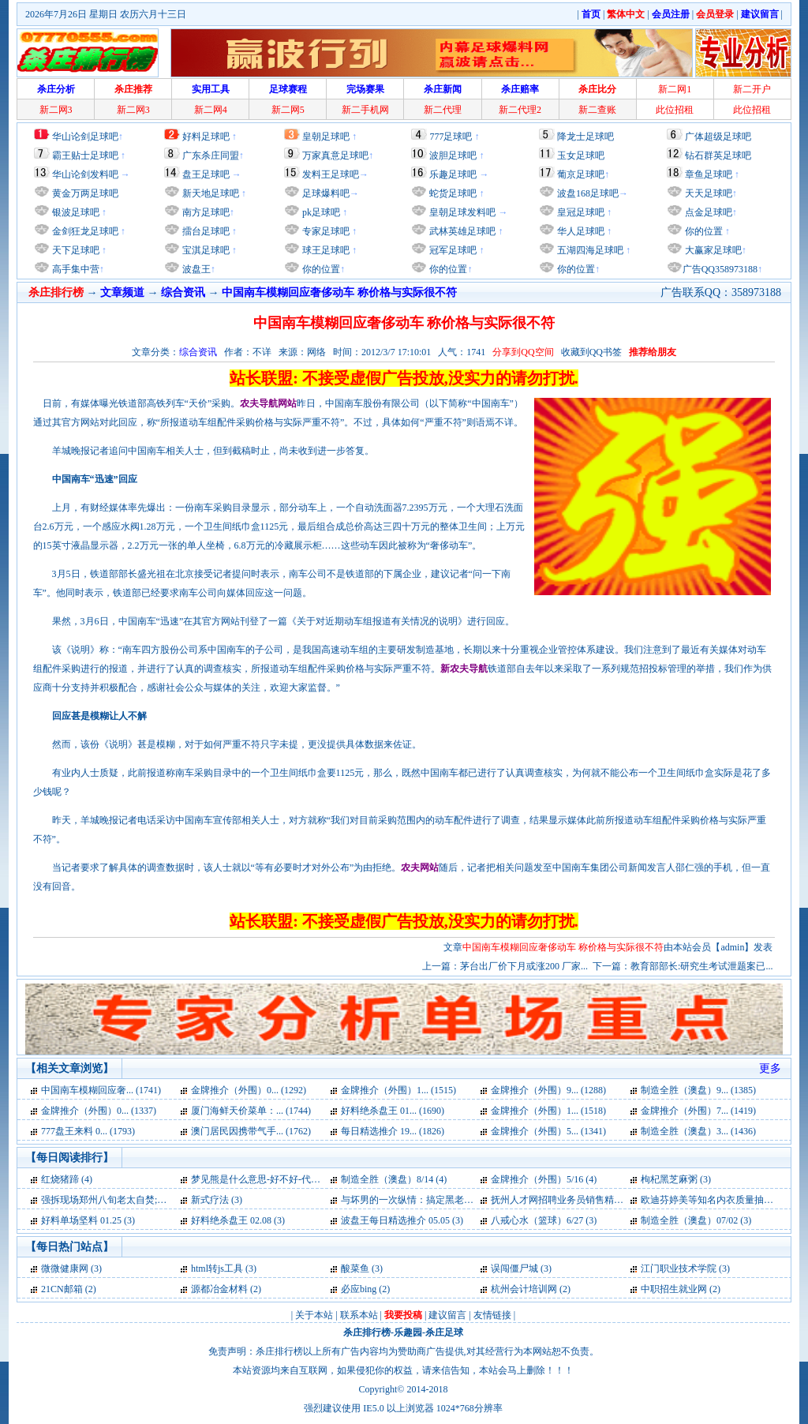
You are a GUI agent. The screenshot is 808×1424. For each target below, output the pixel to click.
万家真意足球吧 (335, 155)
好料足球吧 (206, 136)
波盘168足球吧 (588, 193)
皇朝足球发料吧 (461, 212)
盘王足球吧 (206, 174)
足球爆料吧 (326, 193)
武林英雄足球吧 (461, 231)
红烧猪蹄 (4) (66, 1179)
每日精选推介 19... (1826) (392, 1131)
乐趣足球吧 (453, 174)
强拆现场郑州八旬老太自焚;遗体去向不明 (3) (134, 1199)
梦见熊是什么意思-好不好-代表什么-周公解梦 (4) (292, 1179)
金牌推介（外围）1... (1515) (398, 1090)
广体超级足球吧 (718, 136)
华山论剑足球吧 (85, 136)
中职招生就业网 (674, 1289)
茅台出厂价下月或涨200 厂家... (524, 966)
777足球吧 (450, 136)
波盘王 (195, 269)
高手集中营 (74, 269)
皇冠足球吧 (579, 212)
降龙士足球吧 (585, 136)
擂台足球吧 (205, 231)
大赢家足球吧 (712, 250)
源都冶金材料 (219, 1289)
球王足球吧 (325, 250)
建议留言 (447, 1315)
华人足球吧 (579, 231)
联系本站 (359, 1315)
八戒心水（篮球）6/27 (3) (544, 1220)
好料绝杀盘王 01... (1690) (392, 1110)
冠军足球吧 (452, 250)
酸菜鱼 (355, 1268)
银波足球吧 (76, 212)
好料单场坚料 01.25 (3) (88, 1220)
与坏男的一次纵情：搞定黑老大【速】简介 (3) (437, 1199)
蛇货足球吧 (454, 193)
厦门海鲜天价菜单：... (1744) (251, 1110)
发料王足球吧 (330, 174)
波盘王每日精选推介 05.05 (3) (402, 1220)
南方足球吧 (205, 212)
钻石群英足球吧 (718, 155)
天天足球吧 (707, 193)
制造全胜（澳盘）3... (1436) (698, 1131)
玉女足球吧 (580, 155)
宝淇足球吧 (206, 250)
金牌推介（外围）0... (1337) (98, 1110)
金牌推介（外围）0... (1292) (248, 1090)
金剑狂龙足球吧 (84, 231)
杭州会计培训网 (524, 1289)
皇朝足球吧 (326, 136)
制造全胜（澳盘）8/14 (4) (394, 1179)
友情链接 (492, 1315)
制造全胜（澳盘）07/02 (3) (696, 1220)
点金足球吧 (707, 212)
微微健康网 (64, 1268)
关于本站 (314, 1315)
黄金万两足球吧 (85, 193)
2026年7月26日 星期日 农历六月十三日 (105, 14)
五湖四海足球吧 (589, 250)
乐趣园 (408, 1332)
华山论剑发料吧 (85, 174)
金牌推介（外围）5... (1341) (548, 1131)
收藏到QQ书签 (591, 352)
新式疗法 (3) (216, 1199)
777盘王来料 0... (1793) (88, 1131)
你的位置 (320, 269)
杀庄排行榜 (367, 1332)
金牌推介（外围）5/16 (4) (544, 1179)
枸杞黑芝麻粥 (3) (676, 1179)
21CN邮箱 (62, 1289)
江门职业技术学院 (678, 1268)
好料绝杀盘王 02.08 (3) (238, 1220)
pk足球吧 (320, 212)
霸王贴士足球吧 (85, 155)
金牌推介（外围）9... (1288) (548, 1090)
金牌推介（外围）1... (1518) (548, 1110)
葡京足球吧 (580, 174)
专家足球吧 (325, 231)
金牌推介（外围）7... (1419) (698, 1110)
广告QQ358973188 (720, 269)
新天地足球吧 (209, 193)
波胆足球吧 (453, 155)
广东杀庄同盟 (210, 155)
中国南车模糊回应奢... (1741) (101, 1090)
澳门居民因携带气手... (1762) (251, 1131)
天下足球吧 (74, 250)
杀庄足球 (444, 1332)
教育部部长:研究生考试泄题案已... (701, 966)
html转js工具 (217, 1268)
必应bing (358, 1289)
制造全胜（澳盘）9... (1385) (698, 1090)
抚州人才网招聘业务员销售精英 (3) (564, 1199)
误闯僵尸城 (514, 1268)
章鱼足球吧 (708, 174)
